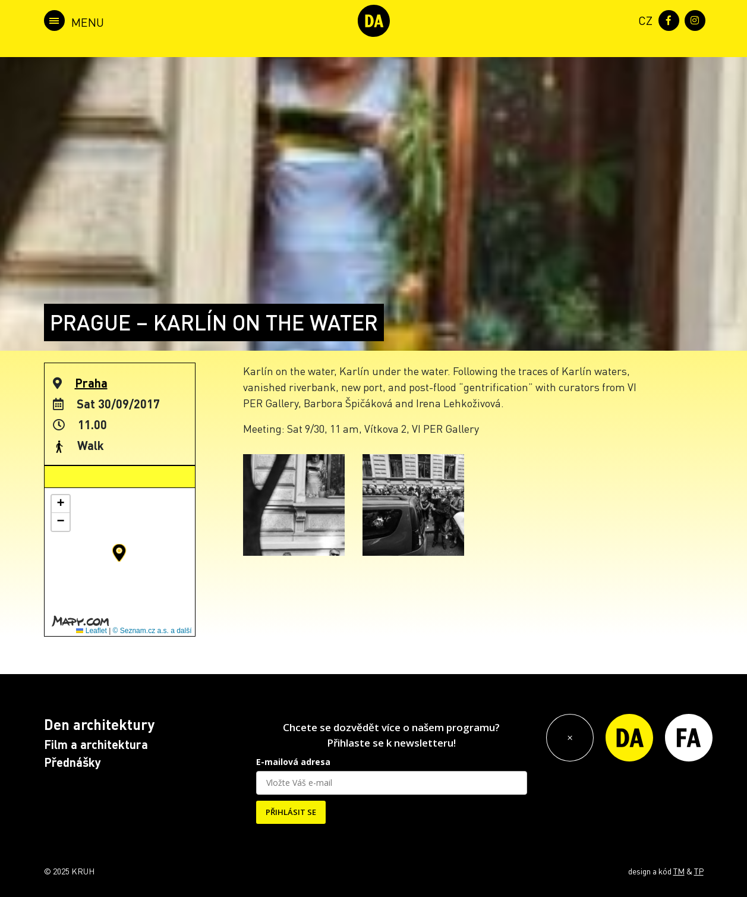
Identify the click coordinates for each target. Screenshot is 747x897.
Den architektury (99, 724)
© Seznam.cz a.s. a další (152, 631)
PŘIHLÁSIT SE (291, 812)
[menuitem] (643, 19)
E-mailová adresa (293, 761)
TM (679, 870)
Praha (91, 383)
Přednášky (72, 762)
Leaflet (91, 631)
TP (699, 870)
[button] (119, 553)
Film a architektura (96, 744)
